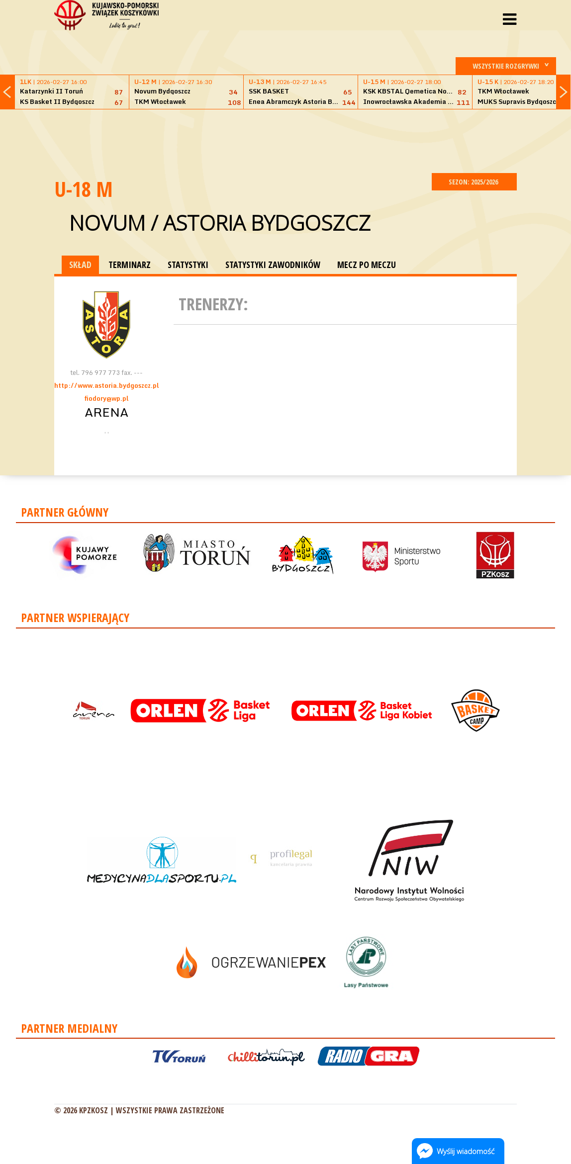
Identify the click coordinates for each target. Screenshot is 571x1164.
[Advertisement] (285, 139)
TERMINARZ (129, 264)
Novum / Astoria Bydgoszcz (220, 222)
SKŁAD (80, 264)
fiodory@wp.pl (106, 398)
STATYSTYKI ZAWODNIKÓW (272, 264)
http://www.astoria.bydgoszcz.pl (106, 385)
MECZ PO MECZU (366, 264)
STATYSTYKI (188, 264)
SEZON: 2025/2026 (474, 181)
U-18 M (83, 189)
